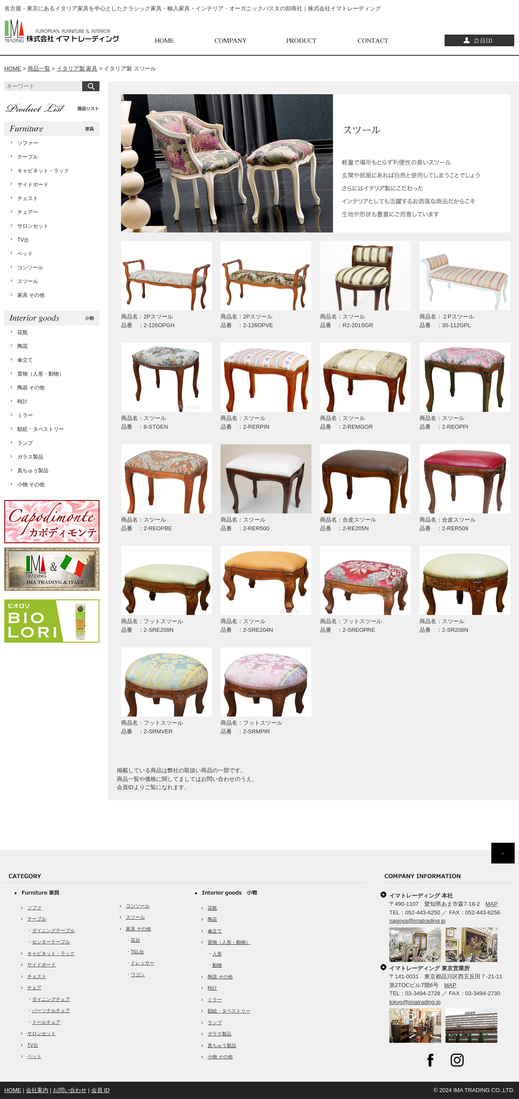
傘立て (25, 360)
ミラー (25, 415)
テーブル (27, 157)
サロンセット (32, 226)
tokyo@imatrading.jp (415, 1002)
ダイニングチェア (51, 999)
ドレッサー (142, 962)
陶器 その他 (31, 388)
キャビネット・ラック (43, 171)
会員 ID (100, 1090)
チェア (34, 987)
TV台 (23, 240)
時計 (22, 401)
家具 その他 (31, 295)
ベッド (25, 254)
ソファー (27, 143)
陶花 (22, 346)
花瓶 (22, 332)
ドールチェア (46, 1022)
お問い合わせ (69, 1090)
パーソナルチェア (51, 1010)
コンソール (30, 267)
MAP (492, 904)
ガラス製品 (30, 457)
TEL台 (137, 951)
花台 (135, 940)
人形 (217, 953)
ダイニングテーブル (53, 930)
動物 (217, 965)
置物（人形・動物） (40, 374)
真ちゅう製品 (32, 471)
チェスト (27, 198)
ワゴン (138, 974)
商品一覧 (39, 68)
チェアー (27, 212)
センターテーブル (51, 941)
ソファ (34, 907)
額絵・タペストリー (40, 429)
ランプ (25, 443)
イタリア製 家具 (77, 68)
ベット (34, 1056)
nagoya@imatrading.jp (417, 920)
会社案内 (37, 1090)
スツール (27, 281)
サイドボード (32, 185)
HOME (12, 68)
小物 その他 (31, 484)
